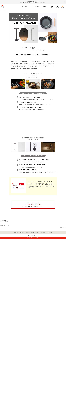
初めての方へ (16, 232)
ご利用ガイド (52, 7)
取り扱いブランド (45, 6)
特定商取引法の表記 (34, 232)
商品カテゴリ (37, 6)
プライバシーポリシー (42, 232)
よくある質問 (28, 232)
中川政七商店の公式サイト (35, 2)
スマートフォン (33, 235)
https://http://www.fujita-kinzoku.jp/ (37, 50)
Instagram (62, 7)
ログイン (57, 7)
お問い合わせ (50, 232)
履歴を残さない (63, 227)
